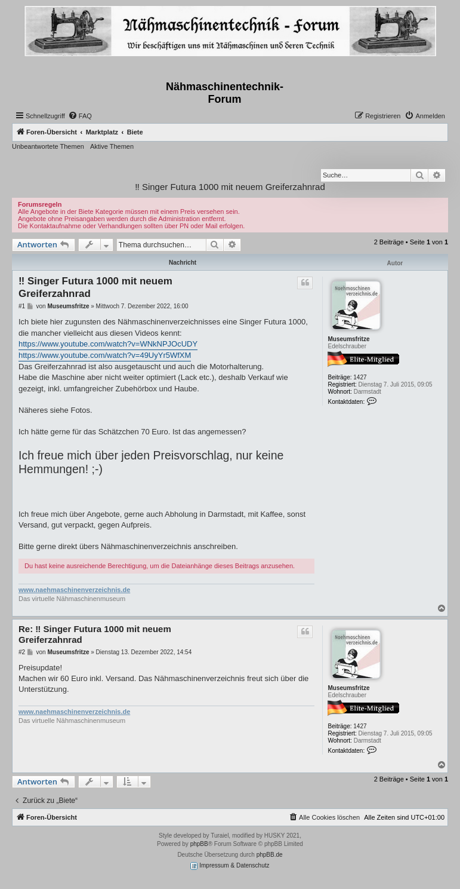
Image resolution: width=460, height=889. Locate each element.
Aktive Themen (112, 146)
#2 (21, 652)
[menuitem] (80, 116)
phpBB (199, 844)
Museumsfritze (348, 339)
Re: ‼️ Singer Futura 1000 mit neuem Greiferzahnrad (94, 634)
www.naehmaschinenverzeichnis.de (74, 589)
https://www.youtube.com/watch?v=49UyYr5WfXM (104, 355)
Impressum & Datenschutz (229, 866)
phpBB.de (270, 854)
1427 (359, 377)
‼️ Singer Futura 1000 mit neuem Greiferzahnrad (230, 187)
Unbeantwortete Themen (48, 146)
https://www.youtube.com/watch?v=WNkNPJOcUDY (107, 343)
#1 (21, 306)
